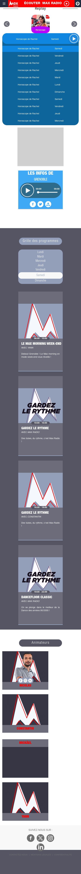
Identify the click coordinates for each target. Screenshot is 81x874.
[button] (7, 24)
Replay (40, 9)
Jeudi (41, 265)
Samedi (40, 275)
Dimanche (40, 280)
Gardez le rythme (35, 428)
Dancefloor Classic (36, 597)
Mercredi (41, 261)
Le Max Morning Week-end (41, 344)
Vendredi (40, 269)
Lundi (40, 252)
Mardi (40, 256)
